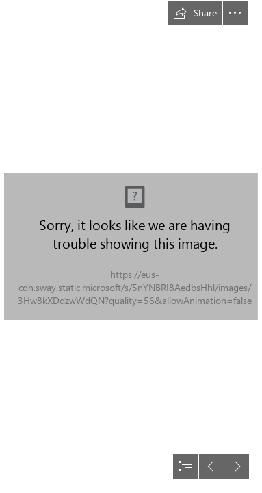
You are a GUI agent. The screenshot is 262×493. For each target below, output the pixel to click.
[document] (131, 246)
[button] (195, 13)
